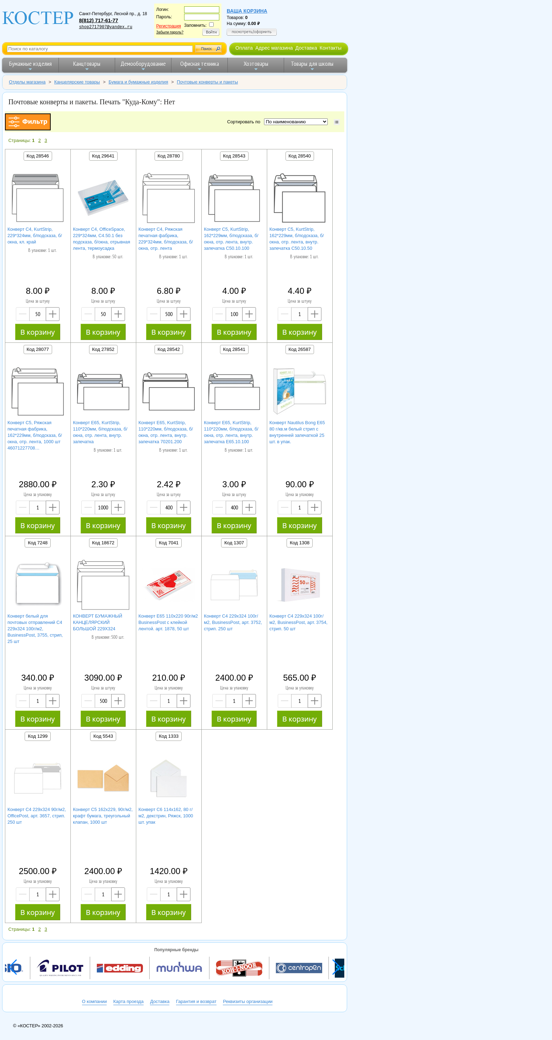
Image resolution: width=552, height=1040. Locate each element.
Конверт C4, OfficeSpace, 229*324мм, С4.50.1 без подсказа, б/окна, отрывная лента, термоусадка (101, 239)
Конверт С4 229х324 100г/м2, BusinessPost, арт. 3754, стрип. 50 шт (298, 622)
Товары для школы (312, 66)
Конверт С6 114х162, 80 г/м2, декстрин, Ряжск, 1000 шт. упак (165, 816)
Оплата (244, 48)
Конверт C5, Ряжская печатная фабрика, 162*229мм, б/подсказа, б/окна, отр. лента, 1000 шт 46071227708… (34, 435)
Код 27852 (103, 349)
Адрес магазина (274, 48)
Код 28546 (38, 156)
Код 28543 (234, 156)
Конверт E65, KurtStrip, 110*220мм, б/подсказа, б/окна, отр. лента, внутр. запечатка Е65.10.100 (231, 432)
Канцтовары (86, 66)
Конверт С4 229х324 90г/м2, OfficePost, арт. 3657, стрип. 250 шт (36, 816)
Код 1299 (38, 736)
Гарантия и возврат (196, 1001)
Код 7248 (38, 542)
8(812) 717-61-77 (98, 20)
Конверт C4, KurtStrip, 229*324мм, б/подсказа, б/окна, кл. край (34, 235)
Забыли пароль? (169, 32)
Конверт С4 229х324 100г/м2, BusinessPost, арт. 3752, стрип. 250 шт (233, 622)
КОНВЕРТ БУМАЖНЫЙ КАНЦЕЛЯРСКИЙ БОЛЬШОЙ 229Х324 (97, 622)
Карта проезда (128, 1001)
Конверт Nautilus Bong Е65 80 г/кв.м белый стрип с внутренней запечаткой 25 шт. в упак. (297, 432)
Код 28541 (234, 349)
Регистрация (168, 26)
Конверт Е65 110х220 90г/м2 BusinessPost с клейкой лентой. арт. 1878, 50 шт (168, 622)
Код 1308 (299, 542)
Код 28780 (169, 156)
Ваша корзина (247, 11)
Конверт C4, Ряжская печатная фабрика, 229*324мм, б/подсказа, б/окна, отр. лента (165, 239)
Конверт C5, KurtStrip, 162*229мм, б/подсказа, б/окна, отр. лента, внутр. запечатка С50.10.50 (296, 239)
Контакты (330, 48)
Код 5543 (103, 736)
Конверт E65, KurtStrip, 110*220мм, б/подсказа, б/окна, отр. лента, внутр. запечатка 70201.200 (165, 432)
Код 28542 (169, 349)
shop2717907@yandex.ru (105, 27)
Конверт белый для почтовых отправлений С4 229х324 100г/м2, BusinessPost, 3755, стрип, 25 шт (35, 628)
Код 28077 (38, 349)
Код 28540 (300, 156)
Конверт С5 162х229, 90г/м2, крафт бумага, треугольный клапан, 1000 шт (103, 816)
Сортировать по (245, 121)
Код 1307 (234, 542)
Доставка (306, 48)
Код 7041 (168, 542)
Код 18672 (103, 542)
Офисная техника (199, 66)
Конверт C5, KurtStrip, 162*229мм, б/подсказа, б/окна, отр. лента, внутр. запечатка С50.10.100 (231, 239)
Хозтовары (256, 66)
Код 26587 (300, 349)
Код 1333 (168, 736)
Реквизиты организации (247, 1001)
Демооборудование (143, 66)
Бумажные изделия (30, 66)
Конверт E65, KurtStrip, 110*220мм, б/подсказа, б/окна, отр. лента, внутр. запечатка (100, 432)
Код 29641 (103, 156)
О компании (94, 1001)
